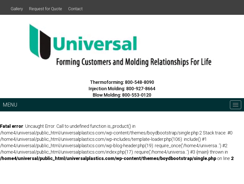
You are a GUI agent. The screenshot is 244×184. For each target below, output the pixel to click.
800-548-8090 (139, 82)
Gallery (17, 8)
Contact (75, 8)
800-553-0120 (136, 95)
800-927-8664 (140, 88)
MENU (10, 105)
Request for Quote (45, 8)
